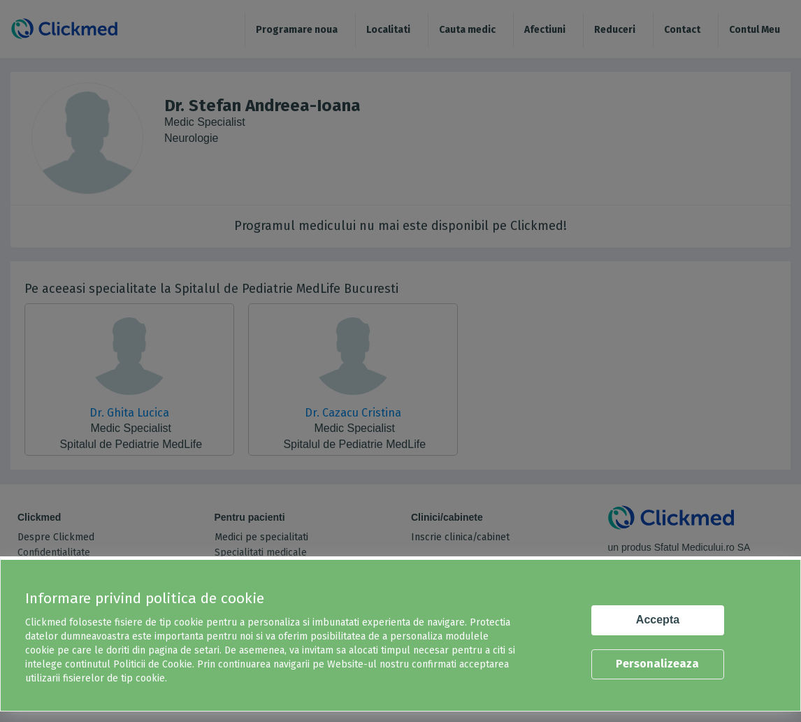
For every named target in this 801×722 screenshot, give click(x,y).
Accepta (657, 620)
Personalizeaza (657, 663)
